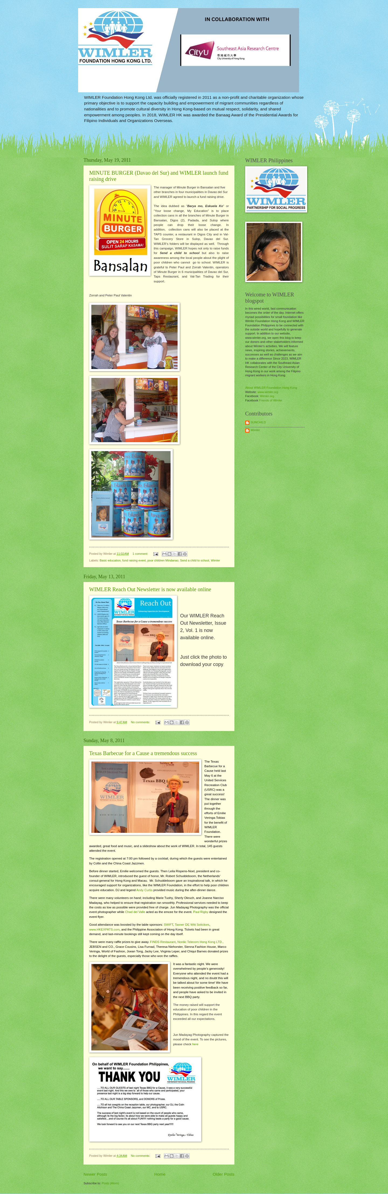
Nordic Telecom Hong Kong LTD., (200, 941)
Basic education (110, 560)
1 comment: (141, 553)
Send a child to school (194, 560)
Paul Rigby (200, 912)
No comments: (141, 722)
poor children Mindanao (162, 560)
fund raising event (134, 560)
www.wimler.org (268, 392)
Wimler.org (267, 396)
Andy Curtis (144, 890)
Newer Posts (95, 1174)
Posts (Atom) (110, 1183)
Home (159, 1174)
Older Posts (223, 1174)
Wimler (215, 560)
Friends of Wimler (270, 400)
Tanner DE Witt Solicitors (192, 924)
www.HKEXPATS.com (104, 929)
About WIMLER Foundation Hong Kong (271, 387)
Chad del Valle (135, 912)
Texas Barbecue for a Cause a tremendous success (143, 753)
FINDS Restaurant (163, 941)
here (195, 1044)
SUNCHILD (258, 422)
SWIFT (168, 924)
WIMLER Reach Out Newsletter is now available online (150, 589)
